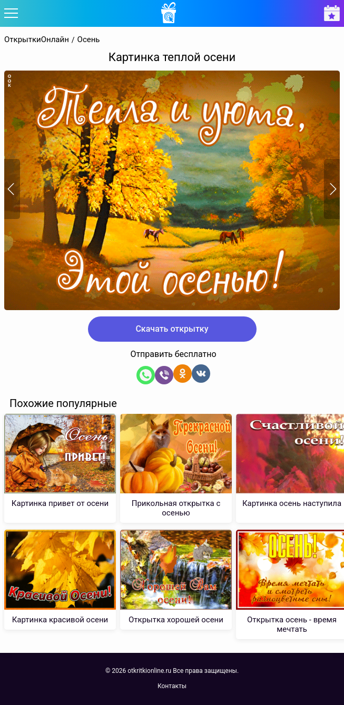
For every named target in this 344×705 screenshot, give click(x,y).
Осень (88, 39)
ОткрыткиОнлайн (36, 39)
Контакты (172, 686)
